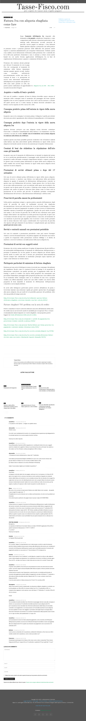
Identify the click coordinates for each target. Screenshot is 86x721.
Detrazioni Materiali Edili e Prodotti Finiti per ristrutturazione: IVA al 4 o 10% (29, 388)
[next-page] (7, 412)
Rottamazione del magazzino (10, 387)
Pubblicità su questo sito (64, 19)
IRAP (5, 386)
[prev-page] (5, 412)
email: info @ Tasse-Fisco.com (43, 705)
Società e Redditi (7, 15)
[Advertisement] (42, 73)
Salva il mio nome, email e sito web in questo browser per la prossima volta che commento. (26, 675)
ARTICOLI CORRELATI (12, 372)
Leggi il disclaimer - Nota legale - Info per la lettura (35, 701)
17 (54, 27)
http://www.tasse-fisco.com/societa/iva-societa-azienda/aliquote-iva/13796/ (29, 331)
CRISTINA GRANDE (13, 522)
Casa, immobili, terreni (26, 384)
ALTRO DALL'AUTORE (27, 372)
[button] (77, 1)
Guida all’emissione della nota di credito (23, 315)
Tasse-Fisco (7, 27)
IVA (11, 17)
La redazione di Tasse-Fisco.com (66, 20)
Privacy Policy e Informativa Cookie (67, 22)
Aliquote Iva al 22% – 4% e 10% (44, 86)
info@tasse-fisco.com (46, 710)
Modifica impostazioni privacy (55, 701)
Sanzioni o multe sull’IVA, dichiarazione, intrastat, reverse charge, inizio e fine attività (11, 407)
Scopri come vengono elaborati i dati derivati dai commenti (39, 682)
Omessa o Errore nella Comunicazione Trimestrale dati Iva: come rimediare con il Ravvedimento (47, 389)
